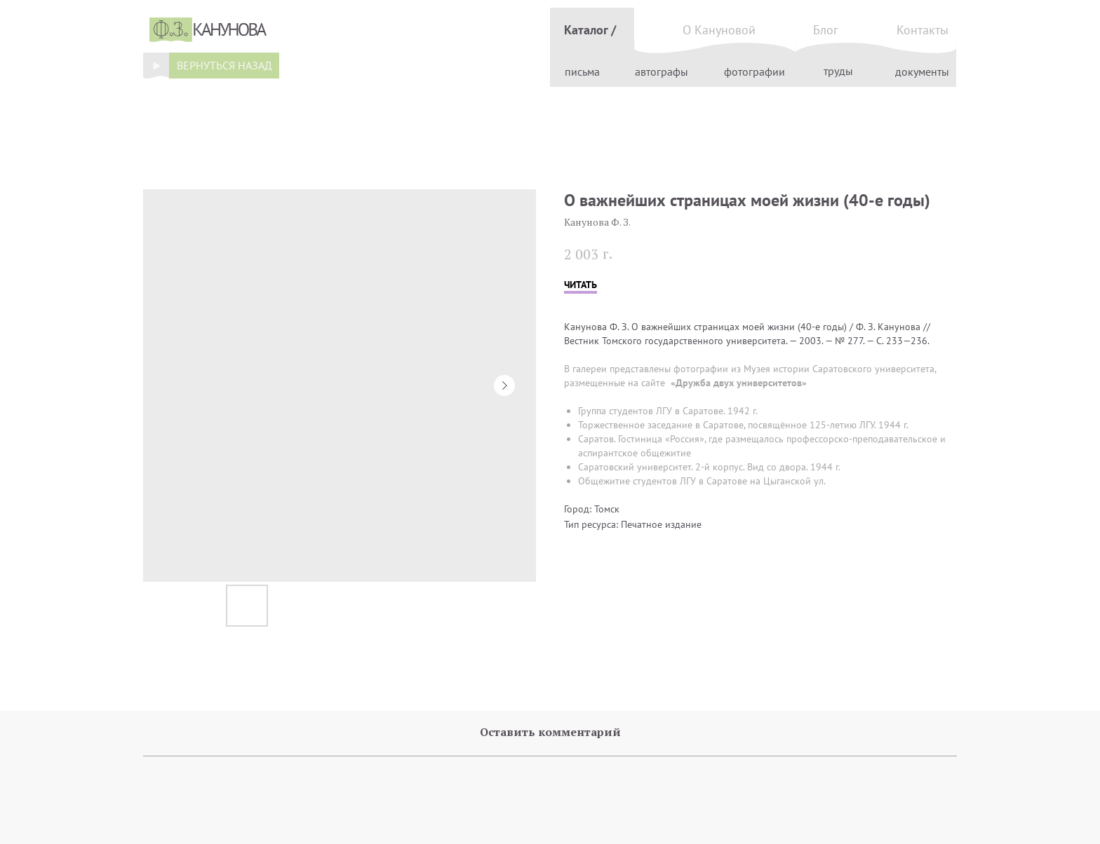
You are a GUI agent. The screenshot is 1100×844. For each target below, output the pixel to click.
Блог (825, 30)
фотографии (754, 71)
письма (582, 71)
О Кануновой (719, 30)
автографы (661, 71)
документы (922, 71)
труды (838, 71)
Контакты (922, 30)
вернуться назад (224, 65)
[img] (156, 65)
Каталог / (590, 30)
